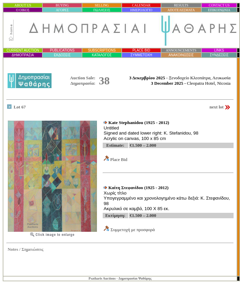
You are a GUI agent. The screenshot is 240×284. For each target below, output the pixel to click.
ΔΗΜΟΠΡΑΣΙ (23, 55)
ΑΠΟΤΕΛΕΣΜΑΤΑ (181, 10)
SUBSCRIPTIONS (102, 50)
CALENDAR (141, 5)
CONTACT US (219, 5)
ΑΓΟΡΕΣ (62, 10)
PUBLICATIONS (62, 50)
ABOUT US (22, 5)
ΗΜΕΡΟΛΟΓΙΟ (141, 10)
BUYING (62, 5)
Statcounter (227, 266)
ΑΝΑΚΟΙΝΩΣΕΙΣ (181, 55)
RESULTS (181, 5)
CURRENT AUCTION (22, 50)
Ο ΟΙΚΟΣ (22, 10)
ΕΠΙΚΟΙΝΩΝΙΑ (219, 10)
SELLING (102, 5)
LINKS (219, 50)
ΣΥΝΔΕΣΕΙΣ (219, 55)
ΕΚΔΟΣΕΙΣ (62, 55)
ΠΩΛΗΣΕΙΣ (101, 10)
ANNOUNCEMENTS (181, 50)
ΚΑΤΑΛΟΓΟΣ (102, 55)
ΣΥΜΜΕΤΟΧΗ (141, 55)
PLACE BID (141, 50)
